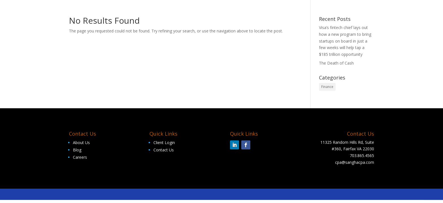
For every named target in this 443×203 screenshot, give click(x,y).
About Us (81, 142)
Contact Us (163, 150)
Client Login (164, 142)
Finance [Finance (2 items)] (327, 86)
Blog (77, 150)
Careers (80, 157)
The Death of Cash (336, 63)
